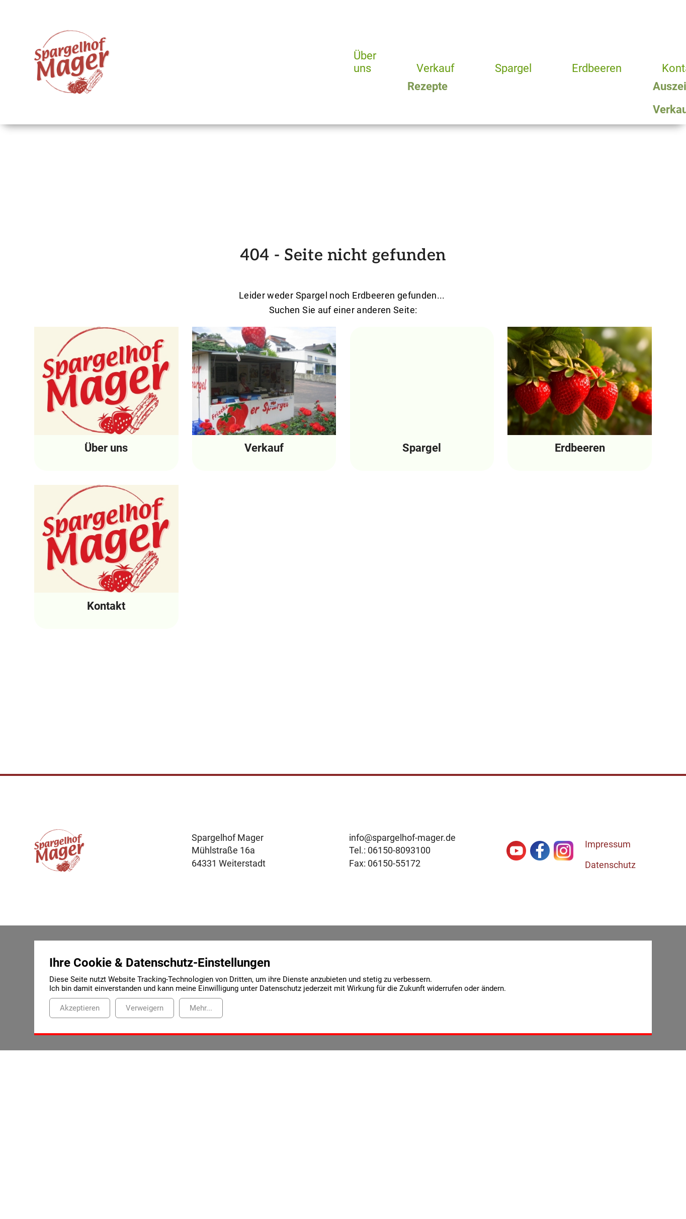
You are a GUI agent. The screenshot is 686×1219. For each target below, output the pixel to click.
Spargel (515, 68)
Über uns (365, 62)
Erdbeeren (600, 68)
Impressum (608, 844)
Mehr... (201, 1008)
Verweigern (144, 1008)
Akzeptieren (80, 1008)
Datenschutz (610, 864)
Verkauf (436, 68)
